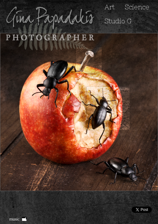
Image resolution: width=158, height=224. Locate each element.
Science (137, 7)
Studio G (118, 21)
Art (110, 7)
